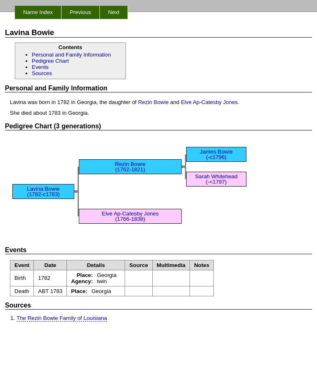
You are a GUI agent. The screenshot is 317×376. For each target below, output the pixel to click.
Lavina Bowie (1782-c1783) (43, 191)
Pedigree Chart (50, 61)
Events (40, 67)
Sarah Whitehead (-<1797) (216, 179)
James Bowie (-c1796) (216, 154)
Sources (42, 73)
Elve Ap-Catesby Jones (209, 102)
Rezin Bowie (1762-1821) (130, 167)
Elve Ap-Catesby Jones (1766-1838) (130, 216)
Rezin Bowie (153, 102)
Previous (80, 12)
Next (113, 12)
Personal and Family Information (71, 55)
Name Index (38, 12)
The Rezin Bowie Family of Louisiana (62, 318)
